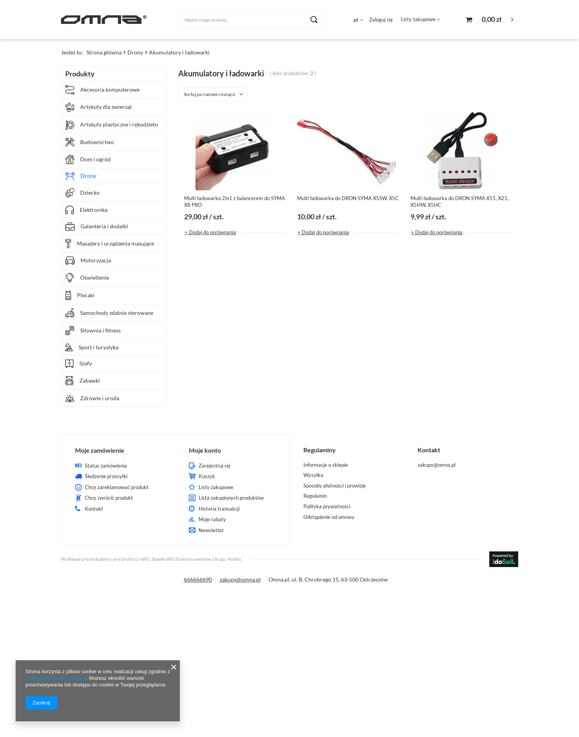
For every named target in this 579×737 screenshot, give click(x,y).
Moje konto (205, 450)
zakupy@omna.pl (240, 579)
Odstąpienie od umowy (329, 517)
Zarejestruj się (215, 466)
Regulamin (315, 496)
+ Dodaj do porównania (210, 232)
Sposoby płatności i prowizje (334, 486)
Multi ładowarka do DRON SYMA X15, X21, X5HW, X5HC (459, 201)
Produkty (80, 73)
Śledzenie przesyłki (106, 476)
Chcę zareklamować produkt (117, 487)
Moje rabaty (212, 519)
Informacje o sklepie (325, 465)
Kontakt (94, 509)
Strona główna (104, 52)
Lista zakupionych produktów (231, 498)
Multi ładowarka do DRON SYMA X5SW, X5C (348, 198)
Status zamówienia (106, 466)
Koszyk (207, 476)
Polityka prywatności (326, 506)
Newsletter (211, 530)
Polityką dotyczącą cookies (55, 678)
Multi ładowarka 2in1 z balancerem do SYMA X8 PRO (234, 201)
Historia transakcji (219, 509)
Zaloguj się (381, 19)
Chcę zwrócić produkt (109, 498)
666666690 (198, 579)
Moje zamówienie (99, 450)
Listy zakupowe (418, 19)
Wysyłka (313, 475)
